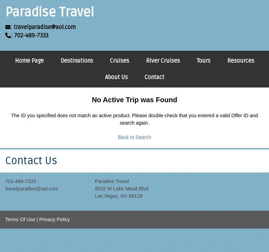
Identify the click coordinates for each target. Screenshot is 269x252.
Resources (240, 60)
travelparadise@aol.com (31, 188)
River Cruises (163, 60)
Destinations (77, 60)
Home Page (29, 60)
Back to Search (134, 137)
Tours (204, 60)
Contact (154, 77)
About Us (116, 77)
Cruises (119, 60)
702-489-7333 (20, 181)
